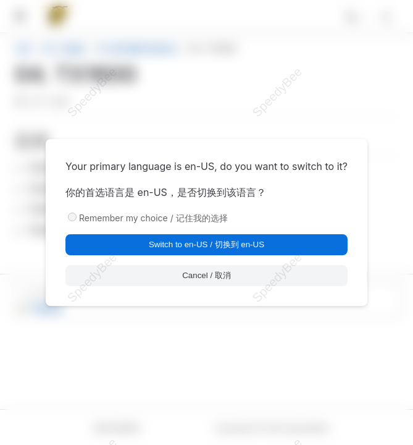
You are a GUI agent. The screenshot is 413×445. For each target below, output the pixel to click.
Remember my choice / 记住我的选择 (153, 218)
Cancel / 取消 (206, 275)
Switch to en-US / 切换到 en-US (206, 244)
